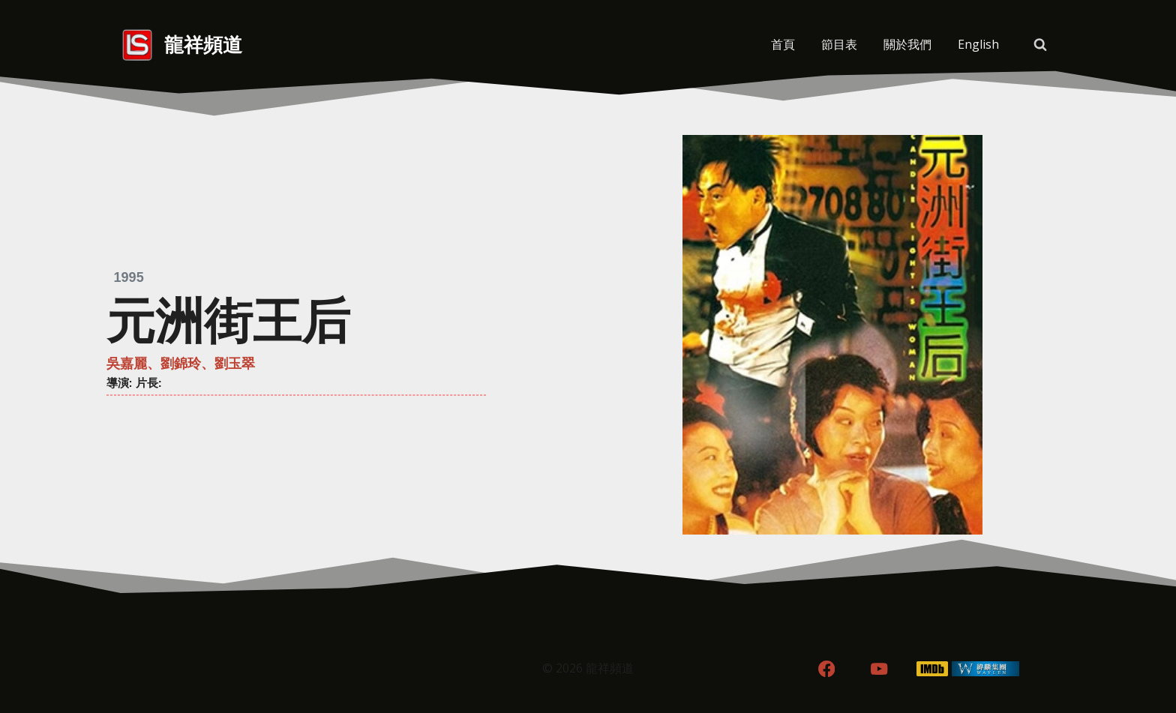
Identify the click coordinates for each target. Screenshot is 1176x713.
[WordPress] (986, 669)
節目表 (839, 44)
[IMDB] (933, 669)
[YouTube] (879, 669)
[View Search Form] (1040, 44)
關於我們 (908, 44)
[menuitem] (978, 45)
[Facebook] (826, 669)
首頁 (783, 44)
